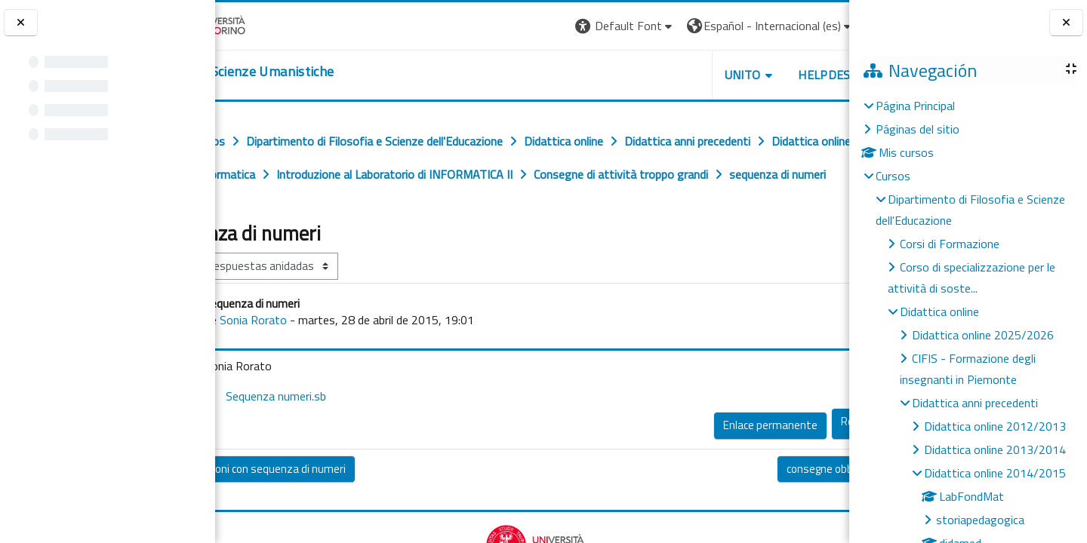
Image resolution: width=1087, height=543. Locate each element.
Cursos (893, 176)
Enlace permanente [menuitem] (700, 458)
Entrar (821, 26)
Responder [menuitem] (797, 454)
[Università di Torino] (262, 24)
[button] (555, 26)
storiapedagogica (980, 520)
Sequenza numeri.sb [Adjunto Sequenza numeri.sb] (329, 429)
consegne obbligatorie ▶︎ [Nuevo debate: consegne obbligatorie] (774, 502)
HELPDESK (758, 75)
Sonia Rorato (316, 353)
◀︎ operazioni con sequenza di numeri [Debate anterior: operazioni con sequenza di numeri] (320, 502)
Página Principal (915, 106)
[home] (307, 71)
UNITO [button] (672, 75)
